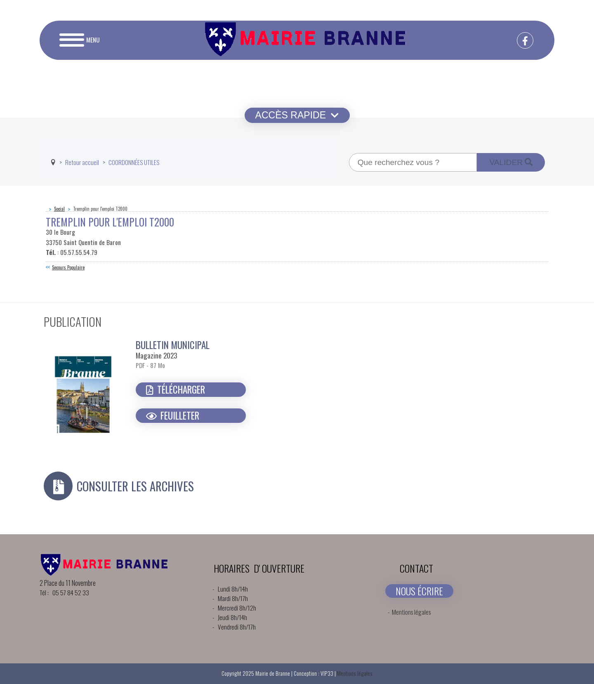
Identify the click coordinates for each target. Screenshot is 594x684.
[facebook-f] (525, 40)
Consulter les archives (135, 486)
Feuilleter (173, 415)
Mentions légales (411, 611)
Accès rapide (297, 115)
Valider (511, 162)
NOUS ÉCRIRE (419, 591)
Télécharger (175, 389)
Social (59, 208)
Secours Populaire (68, 267)
